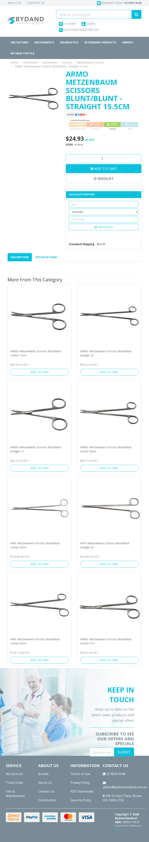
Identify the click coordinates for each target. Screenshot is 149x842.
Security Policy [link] (80, 800)
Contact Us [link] (46, 791)
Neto (117, 828)
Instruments (44, 42)
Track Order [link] (14, 782)
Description (20, 257)
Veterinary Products (100, 42)
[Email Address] (101, 752)
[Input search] (94, 14)
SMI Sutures (20, 42)
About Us (14, 3)
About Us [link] (45, 782)
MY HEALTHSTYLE (23, 53)
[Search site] (136, 14)
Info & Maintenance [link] (15, 793)
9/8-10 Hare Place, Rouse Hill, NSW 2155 (122, 798)
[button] (103, 178)
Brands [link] (43, 774)
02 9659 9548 (114, 774)
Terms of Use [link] (80, 774)
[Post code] (103, 219)
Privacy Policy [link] (80, 782)
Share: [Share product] (77, 114)
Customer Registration (79, 30)
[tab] (20, 257)
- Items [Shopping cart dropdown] (67, 24)
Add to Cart (103, 168)
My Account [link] (14, 774)
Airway (127, 42)
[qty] (103, 204)
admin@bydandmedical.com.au (124, 785)
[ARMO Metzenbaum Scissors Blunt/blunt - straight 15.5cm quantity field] (103, 158)
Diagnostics (69, 42)
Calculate (103, 227)
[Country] (103, 212)
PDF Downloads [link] (81, 791)
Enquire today (119, 3)
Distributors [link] (47, 800)
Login (88, 24)
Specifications (46, 257)
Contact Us (35, 3)
